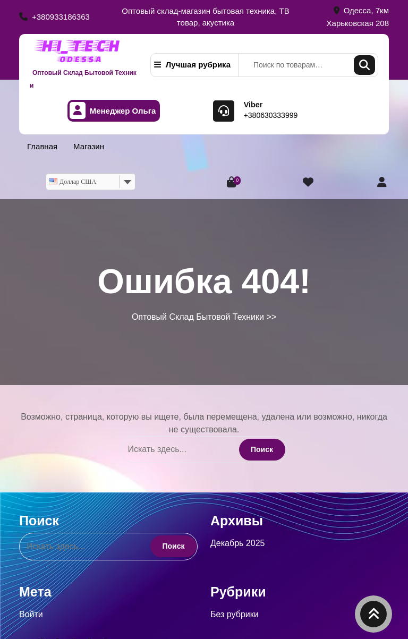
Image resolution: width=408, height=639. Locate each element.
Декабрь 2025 (237, 543)
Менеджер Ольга (113, 110)
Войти (31, 614)
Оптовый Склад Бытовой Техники (198, 316)
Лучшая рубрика (192, 64)
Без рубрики (234, 614)
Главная (42, 146)
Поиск (364, 65)
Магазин (88, 146)
